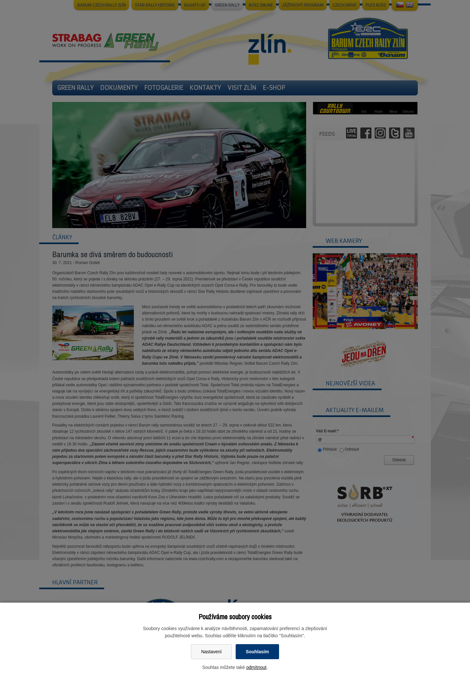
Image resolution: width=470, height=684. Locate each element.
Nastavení (211, 651)
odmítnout (256, 667)
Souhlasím (257, 651)
